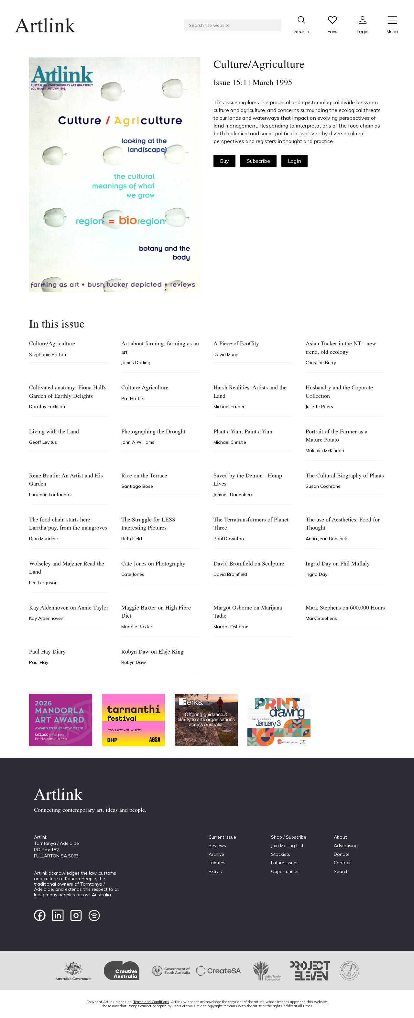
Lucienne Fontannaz (50, 495)
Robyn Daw (133, 662)
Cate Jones (132, 574)
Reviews (217, 845)
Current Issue (222, 837)
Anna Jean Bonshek (326, 539)
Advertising (346, 845)
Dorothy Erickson (47, 406)
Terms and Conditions (151, 1002)
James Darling (135, 362)
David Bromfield (230, 574)
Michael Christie (229, 442)
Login (294, 161)
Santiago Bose (137, 486)
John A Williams (137, 442)
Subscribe (258, 161)
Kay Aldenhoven (46, 618)
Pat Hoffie (132, 398)
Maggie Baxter (136, 627)
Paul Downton (228, 539)
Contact (342, 863)
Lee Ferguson (43, 583)
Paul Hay (38, 662)
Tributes (217, 863)
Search (341, 871)
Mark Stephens (321, 618)
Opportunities (285, 871)
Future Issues (285, 863)
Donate (342, 854)
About (340, 837)
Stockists (280, 854)
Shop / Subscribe (288, 837)
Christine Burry (321, 362)
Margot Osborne (230, 627)
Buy (224, 161)
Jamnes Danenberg (233, 495)
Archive (216, 854)
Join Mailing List (287, 845)
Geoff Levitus (43, 442)
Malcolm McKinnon (325, 450)
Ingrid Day (316, 574)
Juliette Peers (319, 406)
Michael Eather (229, 406)
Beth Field (131, 539)
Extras (215, 871)
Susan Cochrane (323, 486)
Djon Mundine (43, 539)
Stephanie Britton (47, 354)
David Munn (225, 354)
